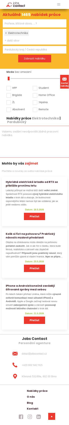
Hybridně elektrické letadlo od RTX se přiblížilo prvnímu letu (32, 183)
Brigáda (17, 95)
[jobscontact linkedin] (38, 416)
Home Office (47, 95)
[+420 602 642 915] (34, 365)
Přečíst (34, 216)
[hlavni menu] (59, 4)
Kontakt (32, 409)
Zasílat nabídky (65, 81)
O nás (31, 397)
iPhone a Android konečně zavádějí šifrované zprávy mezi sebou (30, 287)
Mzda (10, 72)
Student (44, 88)
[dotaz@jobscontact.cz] (34, 353)
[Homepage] (15, 4)
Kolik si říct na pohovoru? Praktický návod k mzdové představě (30, 235)
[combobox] (34, 23)
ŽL (13, 102)
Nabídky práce (37, 391)
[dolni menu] (51, 416)
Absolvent (18, 109)
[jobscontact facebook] (21, 416)
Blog (30, 403)
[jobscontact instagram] (29, 416)
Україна (43, 102)
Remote (44, 109)
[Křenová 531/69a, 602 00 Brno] (34, 376)
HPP (14, 88)
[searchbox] (32, 23)
